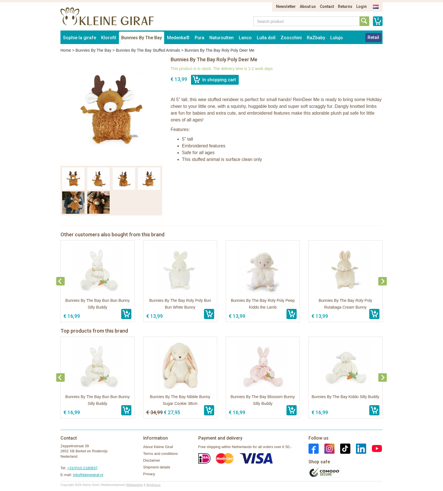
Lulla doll (266, 37)
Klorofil (108, 37)
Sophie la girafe (79, 37)
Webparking (134, 484)
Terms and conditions (160, 453)
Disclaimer (151, 460)
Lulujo (336, 37)
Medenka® (178, 37)
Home (65, 50)
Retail (373, 37)
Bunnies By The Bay (141, 37)
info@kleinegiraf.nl (88, 475)
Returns (345, 6)
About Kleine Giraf (158, 447)
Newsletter (286, 6)
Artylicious (153, 484)
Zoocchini (291, 37)
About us (308, 6)
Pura (199, 37)
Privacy (149, 474)
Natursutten (221, 37)
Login (361, 6)
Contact (327, 6)
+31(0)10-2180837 (82, 468)
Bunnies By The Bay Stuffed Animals (148, 50)
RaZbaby (316, 37)
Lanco (245, 37)
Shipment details (156, 467)
